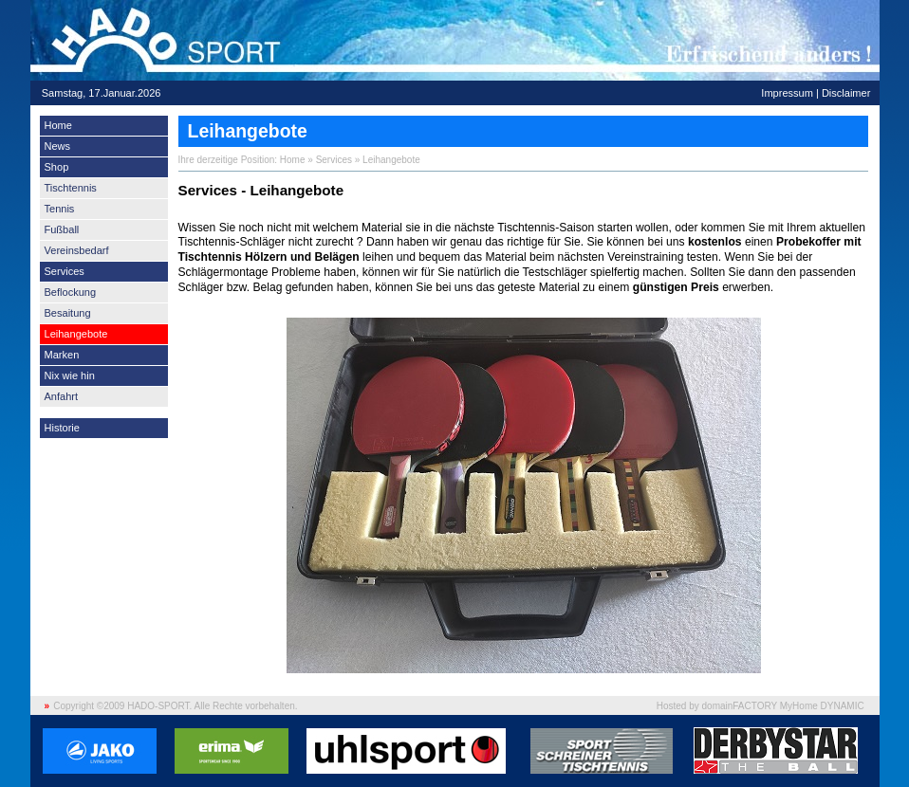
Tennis (60, 208)
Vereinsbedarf (77, 250)
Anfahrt (62, 396)
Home (58, 125)
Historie (62, 427)
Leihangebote (76, 333)
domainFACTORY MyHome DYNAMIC (783, 706)
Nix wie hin (70, 375)
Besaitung (68, 313)
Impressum (787, 93)
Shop (57, 167)
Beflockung (71, 292)
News (58, 146)
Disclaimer (846, 93)
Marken (62, 354)
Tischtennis (71, 187)
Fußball (62, 229)
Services (64, 271)
